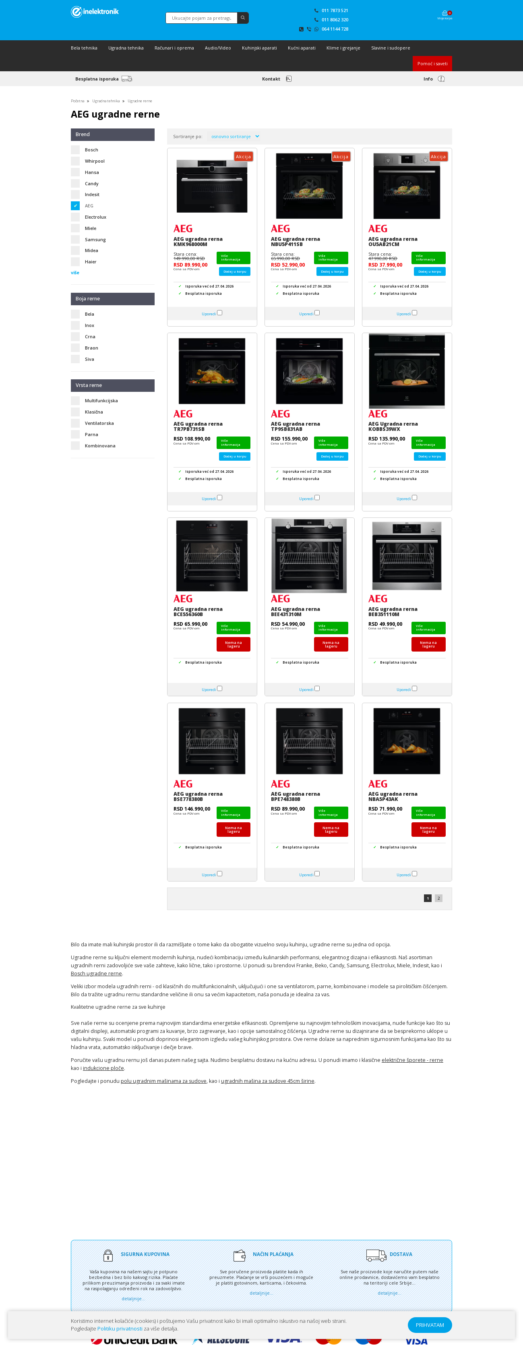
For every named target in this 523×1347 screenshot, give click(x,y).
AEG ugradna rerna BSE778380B (198, 796)
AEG (89, 206)
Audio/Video (218, 48)
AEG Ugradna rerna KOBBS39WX (393, 426)
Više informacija (230, 257)
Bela (89, 314)
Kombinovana (100, 446)
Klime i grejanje (343, 48)
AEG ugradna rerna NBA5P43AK (393, 796)
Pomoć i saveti (433, 63)
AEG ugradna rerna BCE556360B (198, 612)
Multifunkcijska (101, 400)
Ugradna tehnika (126, 48)
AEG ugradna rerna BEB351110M (393, 612)
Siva (89, 359)
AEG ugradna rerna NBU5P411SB (295, 242)
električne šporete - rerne (412, 1060)
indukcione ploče (103, 1068)
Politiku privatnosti (120, 1328)
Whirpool (95, 161)
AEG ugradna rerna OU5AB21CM (393, 242)
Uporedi (209, 314)
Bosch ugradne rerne (96, 973)
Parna (91, 434)
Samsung (95, 239)
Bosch (91, 150)
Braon (91, 348)
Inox (89, 325)
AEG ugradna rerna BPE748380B (295, 796)
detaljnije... (133, 1298)
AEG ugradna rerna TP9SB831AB (295, 426)
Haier (91, 262)
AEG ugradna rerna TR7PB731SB (198, 426)
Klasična (94, 412)
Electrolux (95, 217)
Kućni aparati (302, 48)
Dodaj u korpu (234, 271)
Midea (91, 250)
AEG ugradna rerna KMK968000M (198, 242)
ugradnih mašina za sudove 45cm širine (267, 1081)
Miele (90, 228)
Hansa (92, 172)
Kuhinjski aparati (259, 48)
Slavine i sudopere (390, 48)
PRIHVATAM (430, 1324)
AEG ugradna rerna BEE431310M (295, 612)
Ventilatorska (99, 423)
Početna (77, 100)
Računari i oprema (174, 48)
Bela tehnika (84, 48)
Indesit (92, 194)
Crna (90, 336)
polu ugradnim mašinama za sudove (164, 1081)
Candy (92, 183)
